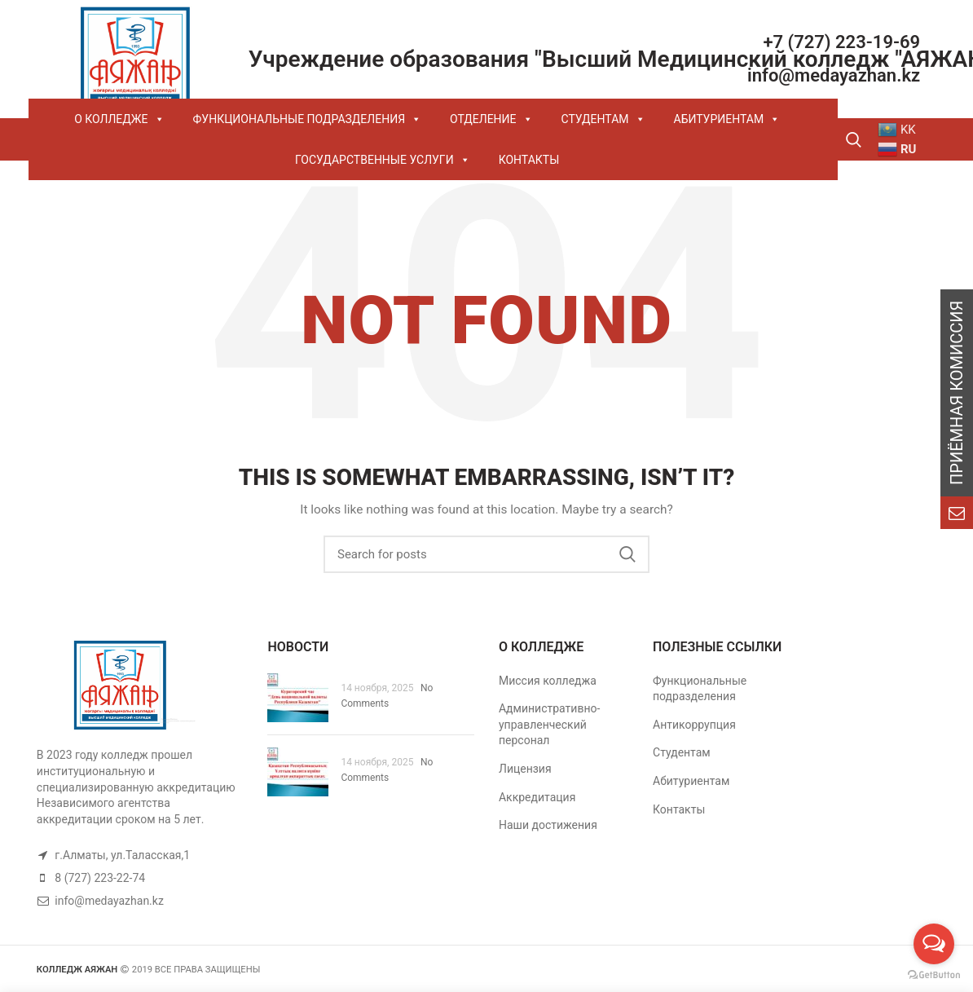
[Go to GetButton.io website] (934, 975)
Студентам (682, 752)
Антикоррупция (694, 724)
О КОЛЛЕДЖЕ (119, 119)
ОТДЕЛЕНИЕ (491, 119)
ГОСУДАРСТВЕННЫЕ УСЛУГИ (382, 159)
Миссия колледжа (548, 680)
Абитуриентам (691, 780)
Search (627, 554)
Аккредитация (537, 797)
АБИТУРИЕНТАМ (727, 119)
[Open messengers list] (934, 944)
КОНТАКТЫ (529, 159)
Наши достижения (548, 824)
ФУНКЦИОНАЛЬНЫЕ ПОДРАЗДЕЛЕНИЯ (307, 119)
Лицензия (525, 768)
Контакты (679, 809)
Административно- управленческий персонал (549, 724)
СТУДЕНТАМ (603, 119)
